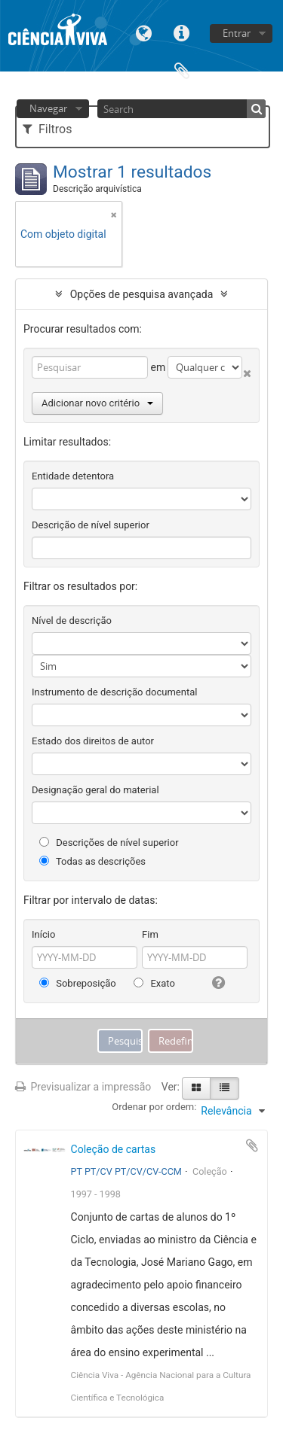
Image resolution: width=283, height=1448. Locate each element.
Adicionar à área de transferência (252, 1145)
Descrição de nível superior (90, 525)
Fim (150, 934)
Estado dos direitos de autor (93, 741)
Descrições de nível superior (109, 842)
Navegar (48, 108)
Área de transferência (182, 70)
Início (43, 934)
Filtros (47, 129)
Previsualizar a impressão (83, 1087)
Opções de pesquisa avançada (142, 294)
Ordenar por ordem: (154, 1106)
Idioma (144, 32)
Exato (154, 983)
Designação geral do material (95, 789)
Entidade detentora (73, 476)
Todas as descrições (92, 861)
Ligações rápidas (182, 32)
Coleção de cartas (113, 1149)
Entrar (237, 33)
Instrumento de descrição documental (114, 692)
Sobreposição (77, 983)
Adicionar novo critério (97, 403)
